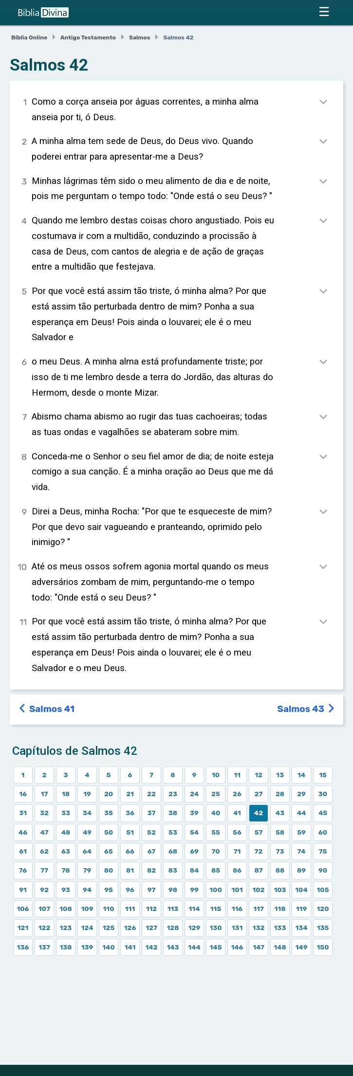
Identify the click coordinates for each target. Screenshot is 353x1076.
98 (172, 890)
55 (215, 832)
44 (301, 813)
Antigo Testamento (88, 37)
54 (194, 832)
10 (216, 775)
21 (130, 794)
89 (301, 870)
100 (215, 890)
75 (323, 851)
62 (44, 851)
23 (172, 794)
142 (151, 947)
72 (259, 851)
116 (237, 908)
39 (194, 813)
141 (130, 947)
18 (66, 794)
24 (194, 794)
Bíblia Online (29, 37)
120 (322, 908)
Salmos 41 (46, 709)
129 (194, 927)
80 (108, 870)
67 (151, 851)
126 (130, 927)
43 (280, 813)
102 (258, 890)
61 (22, 851)
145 (215, 947)
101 (237, 890)
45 (322, 813)
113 (173, 908)
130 (215, 927)
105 (322, 890)
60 (322, 832)
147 (258, 947)
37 (152, 813)
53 (172, 832)
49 (87, 832)
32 (44, 813)
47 (44, 832)
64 (87, 851)
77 (44, 870)
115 (216, 908)
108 (65, 908)
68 (172, 851)
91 (23, 890)
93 (65, 890)
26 (237, 794)
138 (65, 947)
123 (66, 927)
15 (323, 775)
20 (108, 794)
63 (65, 851)
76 (23, 870)
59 (301, 832)
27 (259, 794)
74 (301, 851)
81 (130, 870)
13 (280, 775)
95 (108, 890)
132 (259, 927)
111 (130, 908)
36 (130, 813)
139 (87, 947)
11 (237, 775)
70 (215, 851)
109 (87, 908)
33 (65, 813)
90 (322, 870)
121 (23, 927)
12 (258, 775)
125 (109, 927)
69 (194, 851)
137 (44, 947)
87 (258, 870)
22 (151, 794)
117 (258, 908)
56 (237, 832)
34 (87, 813)
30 (322, 794)
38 (172, 813)
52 (151, 832)
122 (44, 927)
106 (23, 908)
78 (65, 870)
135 (323, 927)
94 (87, 890)
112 (151, 908)
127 (151, 927)
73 (280, 851)
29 (301, 794)
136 (23, 947)
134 (301, 927)
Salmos (139, 37)
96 (130, 890)
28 (280, 794)
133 (280, 927)
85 (215, 870)
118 (280, 908)
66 (130, 851)
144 (194, 947)
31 (23, 813)
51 (130, 832)
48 (66, 832)
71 (237, 851)
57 (259, 832)
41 (237, 813)
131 (237, 927)
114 (194, 908)
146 (237, 947)
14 (301, 775)
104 (301, 890)
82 (151, 870)
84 (194, 870)
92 (44, 890)
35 (108, 813)
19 (87, 794)
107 (44, 908)
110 (108, 908)
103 (280, 890)
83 (172, 870)
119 (301, 908)
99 (194, 890)
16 (23, 794)
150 (322, 947)
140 (108, 947)
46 (23, 832)
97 (152, 890)
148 (280, 947)
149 (302, 947)
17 (44, 794)
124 (87, 927)
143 (173, 947)
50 (108, 832)
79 (87, 870)
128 (173, 927)
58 (280, 832)
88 (280, 870)
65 (108, 851)
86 (237, 870)
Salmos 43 (307, 709)
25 (215, 794)
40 (216, 813)
